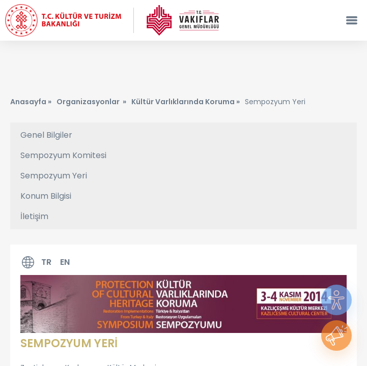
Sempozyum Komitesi (63, 155)
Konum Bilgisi (45, 196)
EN (65, 262)
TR (46, 262)
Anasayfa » (30, 102)
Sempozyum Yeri (53, 175)
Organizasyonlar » (91, 102)
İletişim (34, 216)
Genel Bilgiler (46, 135)
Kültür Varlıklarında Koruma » (185, 102)
